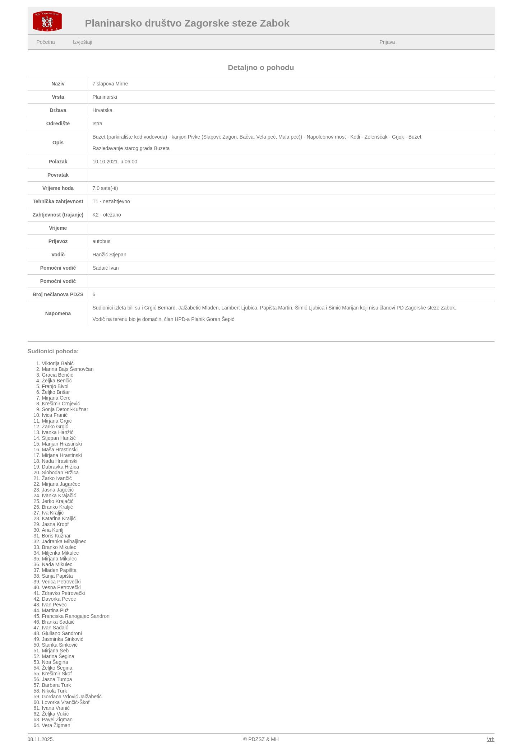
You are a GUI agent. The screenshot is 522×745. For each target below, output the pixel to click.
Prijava (387, 42)
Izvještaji (82, 42)
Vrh (490, 739)
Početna (46, 42)
